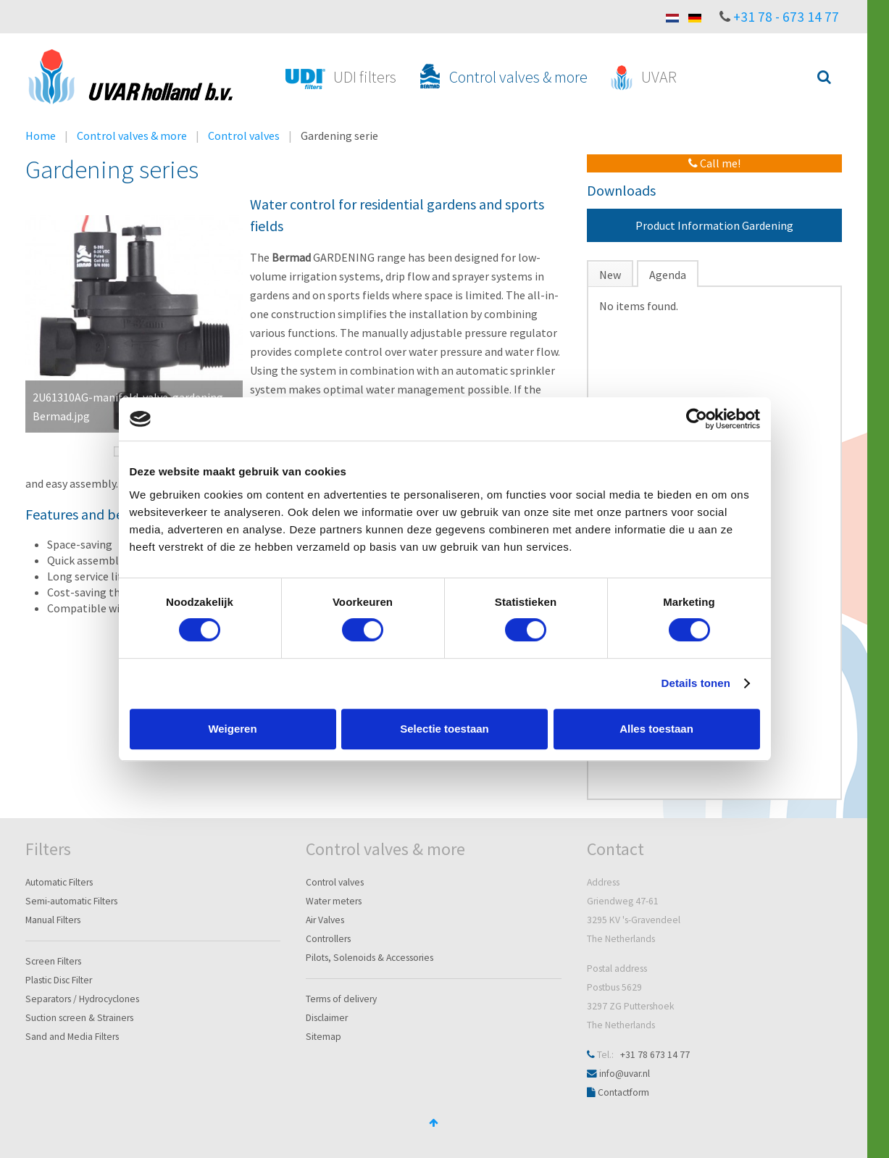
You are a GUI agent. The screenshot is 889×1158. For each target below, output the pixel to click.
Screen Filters (53, 961)
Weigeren (232, 728)
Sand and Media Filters (72, 1036)
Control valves (244, 135)
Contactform (623, 1092)
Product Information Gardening (714, 225)
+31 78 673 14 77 (655, 1055)
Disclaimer (327, 1018)
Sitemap (323, 1036)
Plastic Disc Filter (58, 980)
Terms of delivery (341, 999)
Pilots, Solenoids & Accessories (369, 957)
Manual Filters (52, 920)
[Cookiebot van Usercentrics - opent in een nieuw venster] (696, 419)
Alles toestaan (656, 728)
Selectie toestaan (444, 728)
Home (40, 135)
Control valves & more (132, 135)
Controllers (328, 939)
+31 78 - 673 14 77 (786, 16)
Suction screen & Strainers (79, 1018)
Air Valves (325, 920)
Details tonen (695, 683)
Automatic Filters (59, 882)
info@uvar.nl (624, 1073)
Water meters (334, 901)
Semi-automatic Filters (71, 901)
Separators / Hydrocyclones (82, 999)
